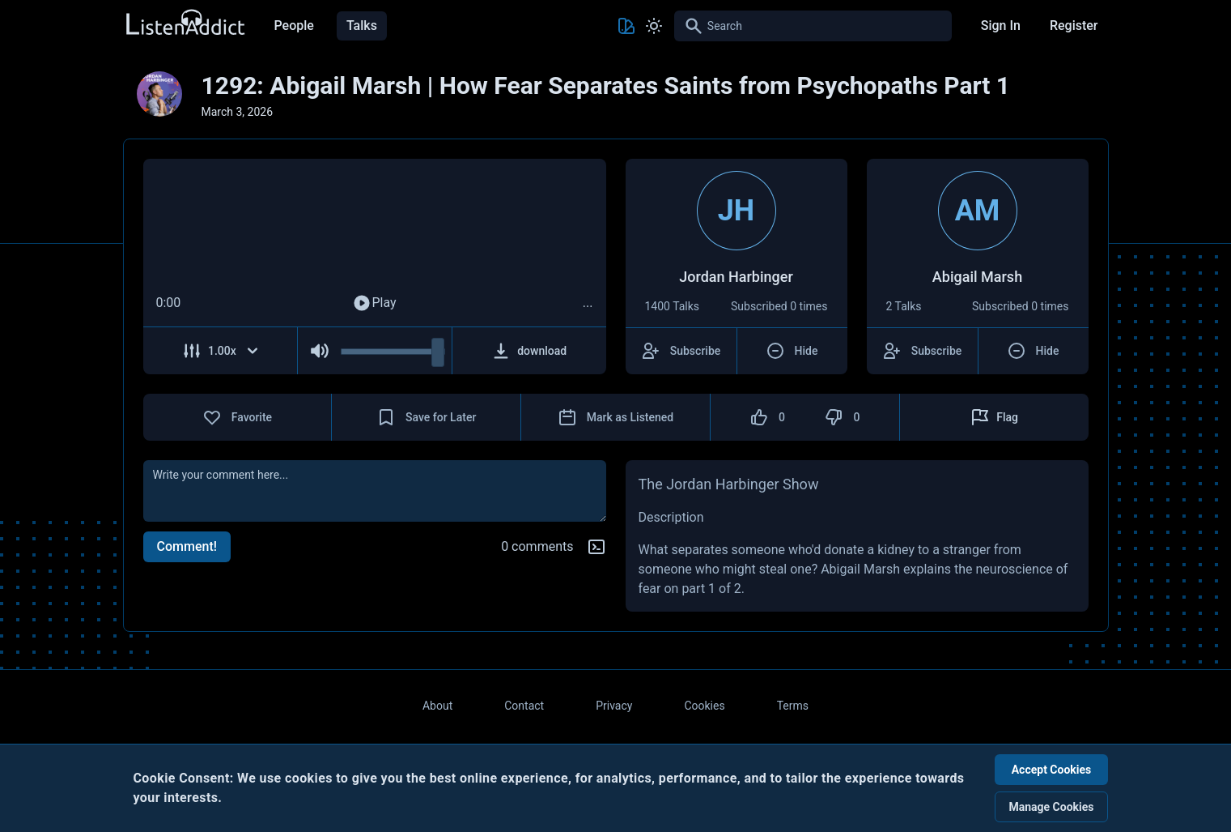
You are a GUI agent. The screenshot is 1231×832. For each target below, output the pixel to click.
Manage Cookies (1050, 806)
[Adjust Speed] (221, 350)
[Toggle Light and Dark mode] (653, 25)
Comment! (187, 546)
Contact (524, 705)
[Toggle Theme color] (626, 25)
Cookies (704, 705)
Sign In (1001, 25)
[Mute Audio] (319, 350)
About (437, 705)
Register (1074, 25)
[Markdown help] (596, 547)
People (294, 25)
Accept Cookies (1052, 769)
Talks (361, 25)
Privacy (614, 705)
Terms (793, 705)
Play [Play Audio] (374, 303)
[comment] (374, 491)
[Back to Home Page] (184, 23)
